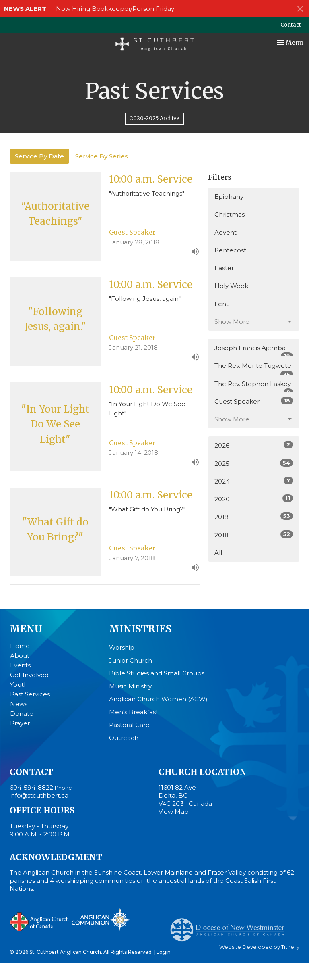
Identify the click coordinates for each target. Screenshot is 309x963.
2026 (253, 445)
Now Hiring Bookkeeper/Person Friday (115, 9)
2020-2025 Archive (154, 118)
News (18, 704)
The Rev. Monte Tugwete (253, 368)
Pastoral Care (129, 725)
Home (20, 646)
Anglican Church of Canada (40, 921)
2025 (253, 463)
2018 (253, 534)
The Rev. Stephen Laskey (253, 386)
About (19, 655)
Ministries (140, 629)
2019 (253, 516)
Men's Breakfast (133, 712)
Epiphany (228, 196)
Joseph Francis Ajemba (253, 350)
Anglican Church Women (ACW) (158, 699)
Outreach (123, 738)
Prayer (20, 723)
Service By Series (101, 156)
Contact (290, 24)
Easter (224, 268)
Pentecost (230, 250)
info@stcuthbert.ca (39, 795)
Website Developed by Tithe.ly (259, 947)
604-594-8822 (31, 787)
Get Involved (29, 675)
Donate (21, 713)
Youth (19, 684)
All (218, 553)
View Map (174, 811)
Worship (121, 647)
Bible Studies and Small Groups (156, 673)
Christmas (229, 214)
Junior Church (130, 660)
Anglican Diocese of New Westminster (230, 926)
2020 (253, 498)
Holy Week (231, 286)
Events (20, 665)
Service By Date (39, 156)
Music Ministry (130, 686)
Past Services (30, 694)
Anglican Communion (101, 919)
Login (164, 952)
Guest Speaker (253, 401)
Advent (225, 232)
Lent (221, 304)
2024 (253, 481)
